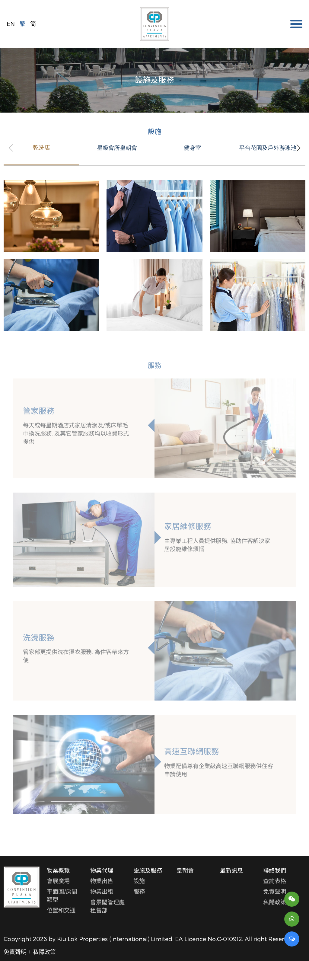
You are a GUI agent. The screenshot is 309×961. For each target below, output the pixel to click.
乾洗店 (41, 148)
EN (11, 23)
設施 (139, 880)
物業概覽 (58, 870)
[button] (298, 148)
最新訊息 (231, 870)
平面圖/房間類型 (62, 895)
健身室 (192, 148)
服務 (139, 891)
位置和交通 (61, 910)
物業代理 (101, 870)
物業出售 (101, 880)
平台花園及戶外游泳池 (267, 148)
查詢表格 (274, 880)
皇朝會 (185, 870)
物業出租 (101, 891)
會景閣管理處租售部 (107, 906)
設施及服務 (147, 870)
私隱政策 (274, 902)
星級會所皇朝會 (117, 148)
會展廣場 (58, 880)
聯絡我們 (274, 870)
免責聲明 (274, 891)
